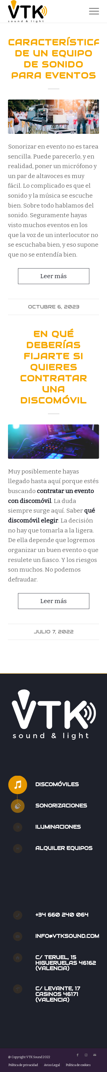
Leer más (53, 276)
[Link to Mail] (94, 1055)
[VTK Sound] (44, 11)
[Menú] (91, 11)
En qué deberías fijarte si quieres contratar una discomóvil (53, 367)
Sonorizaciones (61, 805)
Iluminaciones (58, 827)
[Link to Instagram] (86, 1055)
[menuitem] (91, 11)
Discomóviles (57, 784)
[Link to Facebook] (77, 1055)
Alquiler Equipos (63, 848)
